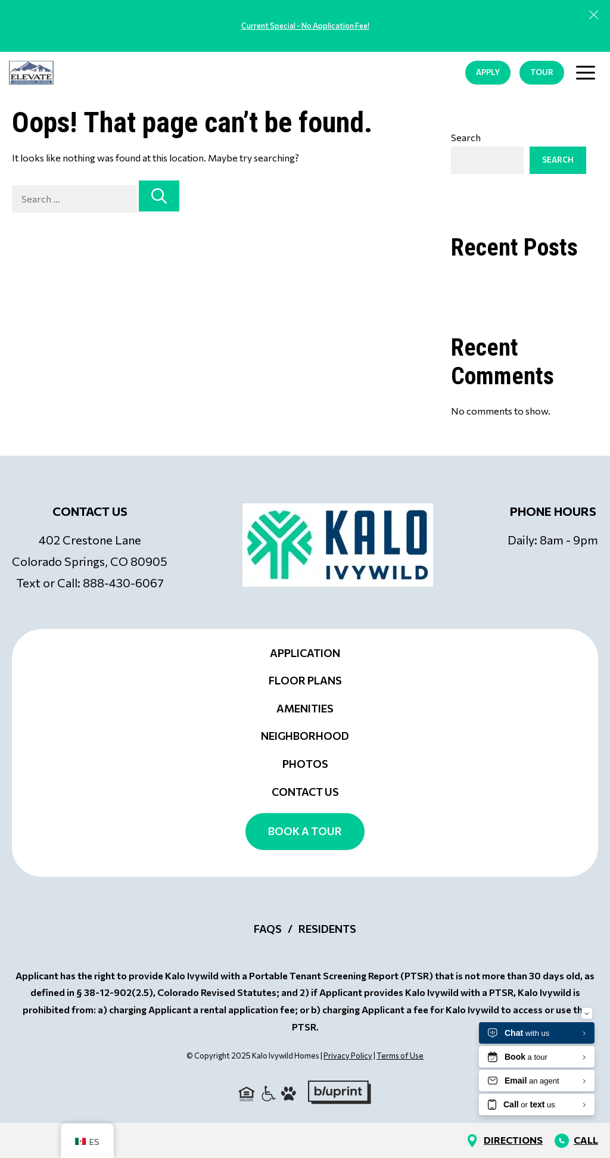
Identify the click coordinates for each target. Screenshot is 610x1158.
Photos (305, 763)
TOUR (541, 72)
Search (466, 137)
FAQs (268, 928)
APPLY (488, 72)
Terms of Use (400, 1055)
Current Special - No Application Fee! (305, 25)
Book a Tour (305, 831)
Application (305, 652)
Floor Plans (305, 680)
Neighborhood (305, 735)
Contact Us (305, 791)
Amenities (305, 708)
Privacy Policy (347, 1055)
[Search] (159, 195)
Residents (327, 928)
